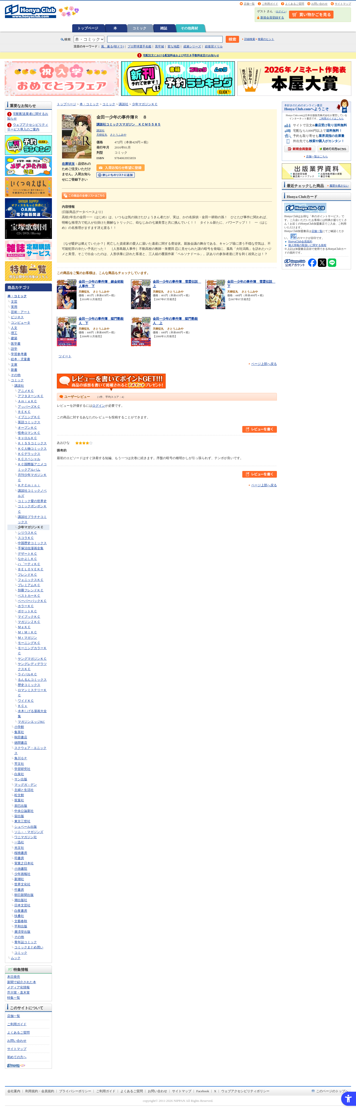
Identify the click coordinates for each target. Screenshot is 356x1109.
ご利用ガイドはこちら (331, 118)
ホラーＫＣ (26, 606)
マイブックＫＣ (29, 616)
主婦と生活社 (24, 790)
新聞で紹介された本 (21, 982)
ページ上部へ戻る (264, 364)
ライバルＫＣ (27, 674)
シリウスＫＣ (27, 532)
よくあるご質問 (294, 3)
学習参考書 (19, 354)
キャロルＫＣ (27, 438)
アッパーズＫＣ (29, 406)
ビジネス (17, 317)
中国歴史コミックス (32, 543)
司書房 (19, 858)
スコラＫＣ (26, 538)
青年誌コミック (25, 942)
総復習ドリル (214, 46)
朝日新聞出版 (24, 895)
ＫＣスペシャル (29, 459)
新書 (14, 370)
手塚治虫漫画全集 (31, 548)
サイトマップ (343, 3)
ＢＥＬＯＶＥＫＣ (31, 569)
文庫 (14, 364)
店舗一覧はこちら (317, 156)
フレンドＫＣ (27, 574)
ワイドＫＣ (26, 701)
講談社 (19, 385)
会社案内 (13, 1091)
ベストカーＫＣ (29, 595)
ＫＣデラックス (29, 454)
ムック (16, 958)
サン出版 (20, 779)
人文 (14, 328)
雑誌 (163, 28)
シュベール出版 (25, 827)
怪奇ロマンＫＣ (29, 433)
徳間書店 (20, 743)
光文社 (19, 848)
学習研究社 (22, 769)
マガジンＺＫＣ (29, 622)
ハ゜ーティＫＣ (29, 564)
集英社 (19, 732)
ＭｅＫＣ (24, 627)
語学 (14, 349)
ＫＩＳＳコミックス (32, 443)
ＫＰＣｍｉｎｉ (29, 485)
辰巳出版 (20, 806)
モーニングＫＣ (29, 643)
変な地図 (173, 46)
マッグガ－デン (25, 785)
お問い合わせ (319, 3)
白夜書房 (20, 911)
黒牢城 (159, 46)
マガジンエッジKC (31, 722)
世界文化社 (22, 884)
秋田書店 (20, 737)
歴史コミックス (29, 685)
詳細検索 (249, 39)
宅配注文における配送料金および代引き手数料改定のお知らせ (181, 55)
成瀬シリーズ (192, 46)
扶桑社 (19, 916)
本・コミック (17, 296)
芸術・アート (20, 312)
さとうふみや (118, 134)
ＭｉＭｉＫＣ (27, 632)
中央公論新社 (24, 811)
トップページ (87, 28)
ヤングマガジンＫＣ (32, 659)
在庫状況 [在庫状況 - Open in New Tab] (68, 164)
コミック (139, 28)
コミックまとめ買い (28, 947)
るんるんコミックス (32, 680)
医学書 (16, 343)
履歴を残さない (339, 185)
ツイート (65, 356)
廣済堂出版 (22, 932)
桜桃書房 (20, 853)
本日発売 (13, 977)
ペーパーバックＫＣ (32, 601)
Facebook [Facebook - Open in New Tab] (202, 1091)
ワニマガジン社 (25, 837)
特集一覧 (13, 998)
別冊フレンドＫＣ (31, 590)
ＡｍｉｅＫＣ (27, 401)
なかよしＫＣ (27, 559)
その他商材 (189, 28)
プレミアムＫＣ (29, 585)
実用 (14, 307)
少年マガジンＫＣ (31, 527)
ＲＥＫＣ (24, 412)
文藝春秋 (20, 921)
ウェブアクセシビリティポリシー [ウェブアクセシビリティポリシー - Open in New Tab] (245, 1091)
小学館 (19, 727)
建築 (14, 338)
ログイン (281, 11)
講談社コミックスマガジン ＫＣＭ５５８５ (128, 124)
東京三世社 (22, 821)
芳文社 (19, 764)
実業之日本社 (24, 863)
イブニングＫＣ (29, 417)
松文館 (19, 795)
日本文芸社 (22, 905)
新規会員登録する (272, 17)
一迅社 (19, 842)
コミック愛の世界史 (32, 501)
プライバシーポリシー (75, 1091)
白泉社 (19, 774)
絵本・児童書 (20, 359)
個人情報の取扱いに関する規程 (307, 245)
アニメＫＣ (26, 391)
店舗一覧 (249, 3)
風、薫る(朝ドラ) (112, 46)
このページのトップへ (332, 1091)
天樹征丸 (101, 134)
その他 (16, 375)
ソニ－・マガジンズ (28, 832)
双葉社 (19, 800)
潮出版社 (20, 900)
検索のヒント (266, 39)
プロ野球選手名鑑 (139, 46)
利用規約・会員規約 (39, 1091)
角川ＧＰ (20, 758)
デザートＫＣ (27, 553)
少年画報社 (22, 874)
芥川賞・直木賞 (18, 992)
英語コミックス (29, 422)
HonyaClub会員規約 (300, 241)
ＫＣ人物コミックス (32, 448)
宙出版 (19, 816)
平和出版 (20, 926)
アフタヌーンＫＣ (31, 396)
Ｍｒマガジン (27, 638)
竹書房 (19, 890)
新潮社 (19, 879)
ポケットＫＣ (27, 611)
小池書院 (20, 869)
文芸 (14, 301)
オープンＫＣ (27, 427)
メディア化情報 (18, 987)
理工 (14, 333)
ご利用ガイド (270, 3)
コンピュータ (20, 322)
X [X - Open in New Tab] (215, 1091)
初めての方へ (16, 1057)
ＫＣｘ (22, 706)
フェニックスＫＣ (31, 580)
